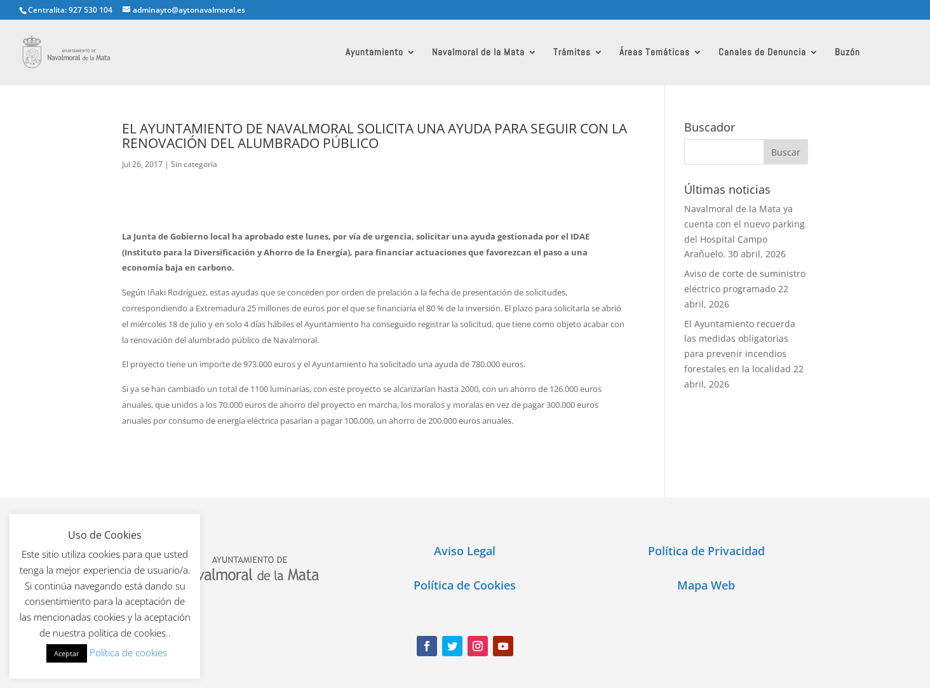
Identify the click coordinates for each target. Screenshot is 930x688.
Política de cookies (128, 652)
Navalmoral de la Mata (478, 53)
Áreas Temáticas (654, 53)
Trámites (572, 53)
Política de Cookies (465, 585)
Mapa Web (706, 585)
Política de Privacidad (706, 550)
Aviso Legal (464, 550)
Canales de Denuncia (762, 53)
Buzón (847, 53)
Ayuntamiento (374, 53)
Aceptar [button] (66, 653)
